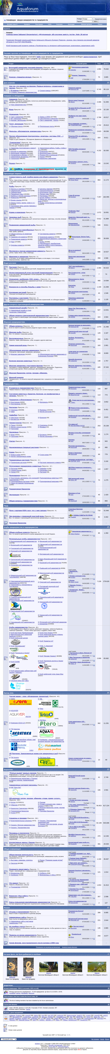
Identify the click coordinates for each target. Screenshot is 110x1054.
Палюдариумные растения (20, 481)
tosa (43, 1015)
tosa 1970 (51, 1015)
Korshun (73, 197)
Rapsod (73, 212)
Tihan (72, 287)
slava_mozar (74, 582)
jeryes (88, 1017)
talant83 (11, 1018)
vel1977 (105, 1015)
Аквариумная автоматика (19, 157)
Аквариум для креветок (19, 237)
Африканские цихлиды (19, 191)
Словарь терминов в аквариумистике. (24, 92)
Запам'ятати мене (99, 19)
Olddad (73, 777)
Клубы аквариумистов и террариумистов (21, 527)
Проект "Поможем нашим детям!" (51, 860)
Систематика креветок (47, 234)
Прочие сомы (44, 194)
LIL (42, 1018)
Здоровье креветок (17, 245)
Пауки (13, 425)
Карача (73, 885)
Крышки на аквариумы (18, 151)
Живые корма (15, 455)
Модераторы (15, 873)
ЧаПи (49, 24)
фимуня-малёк (71, 1015)
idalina (36, 1015)
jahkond (12, 977)
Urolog (79, 1018)
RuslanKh (74, 844)
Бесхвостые (15, 419)
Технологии (15, 158)
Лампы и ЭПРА (45, 117)
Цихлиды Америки (46, 189)
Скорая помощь (45, 90)
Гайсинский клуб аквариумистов (51, 544)
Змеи (13, 412)
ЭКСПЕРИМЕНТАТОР (78, 425)
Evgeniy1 (19, 1015)
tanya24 (73, 855)
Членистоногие (16, 470)
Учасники (59, 24)
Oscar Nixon (74, 180)
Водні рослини (10, 263)
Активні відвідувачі (10, 988)
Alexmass (74, 928)
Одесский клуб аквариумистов (50, 582)
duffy (72, 117)
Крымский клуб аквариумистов (50, 563)
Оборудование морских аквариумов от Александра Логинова (52, 355)
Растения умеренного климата (50, 462)
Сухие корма (44, 455)
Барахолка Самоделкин (48, 158)
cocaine (88, 1015)
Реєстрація (39, 24)
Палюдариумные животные (49, 478)
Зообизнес (14, 875)
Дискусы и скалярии (18, 189)
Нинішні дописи (86, 24)
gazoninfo (74, 790)
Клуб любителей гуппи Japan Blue (51, 674)
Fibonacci (12, 1020)
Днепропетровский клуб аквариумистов (47, 548)
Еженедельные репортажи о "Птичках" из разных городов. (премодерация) (23, 779)
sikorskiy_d (49, 1020)
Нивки (56, 1018)
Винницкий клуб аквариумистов (51, 541)
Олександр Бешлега (77, 859)
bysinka (50, 1017)
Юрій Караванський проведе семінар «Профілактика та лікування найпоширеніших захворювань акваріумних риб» (50, 46)
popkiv (73, 131)
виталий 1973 (75, 811)
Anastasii (73, 417)
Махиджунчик (75, 395)
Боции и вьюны (16, 200)
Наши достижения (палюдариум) (22, 483)
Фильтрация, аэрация (18, 153)
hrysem (73, 577)
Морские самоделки (18, 354)
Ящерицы (43, 410)
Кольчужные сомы (46, 192)
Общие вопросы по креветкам (21, 234)
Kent (72, 339)
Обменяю (14, 805)
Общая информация (12, 849)
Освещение (44, 151)
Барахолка (8, 769)
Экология (14, 863)
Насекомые (44, 470)
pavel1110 (35, 1017)
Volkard (65, 1020)
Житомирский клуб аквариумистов (52, 554)
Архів (102, 1039)
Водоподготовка (45, 153)
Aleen (57, 1020)
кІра (72, 258)
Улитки (13, 472)
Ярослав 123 (75, 920)
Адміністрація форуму (69, 947)
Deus (72, 310)
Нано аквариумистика (18, 105)
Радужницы (44, 196)
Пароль (79, 21)
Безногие (43, 417)
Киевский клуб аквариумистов (21, 562)
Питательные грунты (47, 126)
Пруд (6, 506)
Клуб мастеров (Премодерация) (22, 633)
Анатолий (74, 345)
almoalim (44, 1017)
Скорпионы (44, 425)
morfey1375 (74, 353)
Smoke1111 (84, 1020)
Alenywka (100, 1018)
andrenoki (60, 1015)
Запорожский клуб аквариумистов (22, 559)
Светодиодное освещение (49, 118)
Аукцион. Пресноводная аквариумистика (47, 821)
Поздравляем (15, 887)
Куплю (13, 802)
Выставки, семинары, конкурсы (22, 860)
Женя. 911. (97, 1017)
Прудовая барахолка (47, 811)
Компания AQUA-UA (18, 723)
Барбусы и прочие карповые (21, 196)
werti (34, 1020)
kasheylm (73, 591)
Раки (12, 242)
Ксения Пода (27, 1017)
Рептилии (14, 468)
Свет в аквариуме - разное (49, 120)
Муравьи (43, 427)
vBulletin (37, 1043)
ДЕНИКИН (24, 993)
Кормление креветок (47, 237)
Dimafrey (24, 1018)
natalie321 (74, 150)
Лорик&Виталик (61, 1017)
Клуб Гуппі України (46, 633)
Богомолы (43, 435)
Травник (73, 517)
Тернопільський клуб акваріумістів (51, 597)
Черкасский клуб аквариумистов (51, 615)
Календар (71, 24)
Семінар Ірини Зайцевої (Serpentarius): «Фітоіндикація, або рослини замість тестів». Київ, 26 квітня (47, 34)
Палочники (14, 429)
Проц (72, 238)
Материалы (44, 402)
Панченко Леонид (76, 759)
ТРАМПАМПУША (76, 125)
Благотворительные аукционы (21, 821)
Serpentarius (74, 890)
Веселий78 (16, 1017)
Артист (71, 1018)
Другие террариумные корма (21, 456)
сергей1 (73, 333)
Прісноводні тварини (12, 173)
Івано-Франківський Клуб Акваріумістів (53, 559)
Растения (43, 472)
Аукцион (27, 24)
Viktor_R (73, 663)
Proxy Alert (52, 1046)
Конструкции (15, 402)
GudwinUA (74, 137)
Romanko (74, 388)
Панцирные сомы (17, 194)
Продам (42, 802)
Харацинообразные (46, 191)
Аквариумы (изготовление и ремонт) (23, 148)
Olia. (71, 1017)
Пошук (100, 24)
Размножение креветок (19, 239)
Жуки (13, 435)
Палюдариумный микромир (49, 481)
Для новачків (9, 83)
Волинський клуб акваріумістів (21, 545)
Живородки (15, 197)
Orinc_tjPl (74, 480)
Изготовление (15, 404)
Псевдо (79, 19)
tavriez (28, 1009)
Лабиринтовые (16, 192)
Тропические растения (18, 462)
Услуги (13, 813)
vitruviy (73, 912)
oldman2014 (74, 806)
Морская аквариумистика (14, 322)
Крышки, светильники (18, 120)
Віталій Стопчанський (55, 1045)
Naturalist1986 (75, 225)
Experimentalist (89, 1018)
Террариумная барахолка (20, 811)
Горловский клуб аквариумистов (22, 548)
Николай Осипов (24, 1020)
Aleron (73, 102)
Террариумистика (11, 384)
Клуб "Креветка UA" (46, 641)
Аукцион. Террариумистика (20, 828)
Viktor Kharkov (75, 534)
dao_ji (63, 1018)
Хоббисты (43, 873)
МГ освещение (16, 118)
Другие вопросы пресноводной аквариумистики (24, 304)
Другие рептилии (45, 412)
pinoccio (73, 469)
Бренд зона (8, 693)
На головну (95, 1039)
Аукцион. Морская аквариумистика (23, 825)
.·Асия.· (73, 402)
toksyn (73, 268)
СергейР (73, 299)
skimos (73, 801)
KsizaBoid (12, 993)
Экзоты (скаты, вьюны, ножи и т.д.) (23, 203)
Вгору (107, 1039)
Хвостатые (14, 417)
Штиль (48, 1018)
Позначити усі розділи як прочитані (48, 947)
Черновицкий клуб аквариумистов (22, 622)
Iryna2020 (18, 1018)
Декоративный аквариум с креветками (53, 239)
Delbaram (12, 1015)
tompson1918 (72, 1020)
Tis (71, 572)
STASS (73, 274)
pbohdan (73, 218)
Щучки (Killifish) (45, 197)
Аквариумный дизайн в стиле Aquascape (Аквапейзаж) (20, 311)
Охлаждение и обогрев (19, 155)
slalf (72, 78)
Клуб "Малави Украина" (48, 656)
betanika (73, 70)
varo (72, 434)
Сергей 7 (42, 1020)
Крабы (42, 242)
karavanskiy (74, 902)
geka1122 (74, 659)
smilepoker (34, 1018)
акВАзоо (73, 836)
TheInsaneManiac (63, 1046)
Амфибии (43, 468)
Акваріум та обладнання (14, 96)
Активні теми (11, 24)
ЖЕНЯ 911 (79, 1017)
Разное (42, 157)
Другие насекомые (46, 436)
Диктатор (31, 993)
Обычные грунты (17, 126)
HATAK (73, 280)
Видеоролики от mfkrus (48, 875)
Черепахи (14, 410)
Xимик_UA (74, 109)
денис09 (97, 1015)
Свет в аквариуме (17, 117)
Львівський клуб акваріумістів (50, 568)
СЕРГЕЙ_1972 (75, 461)
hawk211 (79, 1015)
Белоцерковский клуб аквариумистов (24, 541)
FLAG (72, 819)
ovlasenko (74, 361)
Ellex (72, 510)
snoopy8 (27, 1015)
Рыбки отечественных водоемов (51, 203)
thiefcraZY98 (74, 89)
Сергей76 (74, 828)
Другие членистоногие (18, 427)
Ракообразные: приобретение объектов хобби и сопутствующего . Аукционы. (50, 245)
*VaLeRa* (74, 896)
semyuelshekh (75, 409)
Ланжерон (74, 654)
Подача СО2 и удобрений (48, 155)
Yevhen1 (73, 163)
